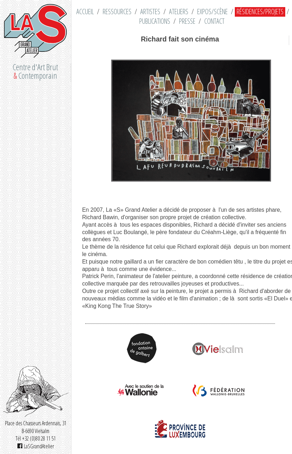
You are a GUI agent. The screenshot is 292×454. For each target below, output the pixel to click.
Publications (154, 21)
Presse (187, 21)
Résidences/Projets (260, 11)
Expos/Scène (212, 11)
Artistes (150, 11)
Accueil (85, 11)
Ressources (117, 11)
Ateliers (178, 11)
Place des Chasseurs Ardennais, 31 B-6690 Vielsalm (35, 427)
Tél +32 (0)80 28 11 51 (36, 438)
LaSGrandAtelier (35, 446)
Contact (214, 21)
